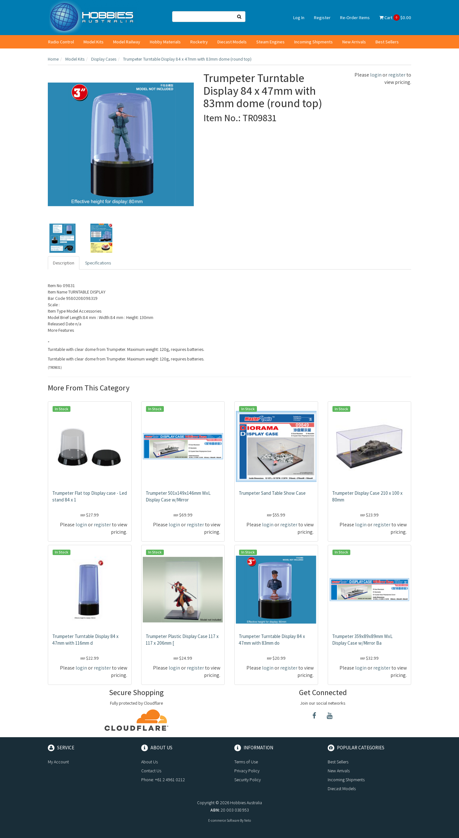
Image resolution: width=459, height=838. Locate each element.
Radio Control (61, 42)
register (396, 74)
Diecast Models (232, 42)
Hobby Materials (165, 42)
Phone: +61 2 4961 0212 (163, 779)
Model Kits (94, 42)
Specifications (98, 263)
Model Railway (126, 42)
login (376, 74)
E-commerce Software (223, 820)
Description (63, 263)
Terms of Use (246, 762)
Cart (395, 17)
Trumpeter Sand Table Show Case (272, 493)
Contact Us (151, 771)
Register (322, 17)
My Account (58, 762)
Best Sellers (387, 42)
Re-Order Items (355, 17)
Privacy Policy (246, 771)
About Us (149, 762)
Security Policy (247, 779)
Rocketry (199, 42)
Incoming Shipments (313, 42)
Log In (298, 17)
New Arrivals (354, 42)
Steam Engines (270, 42)
